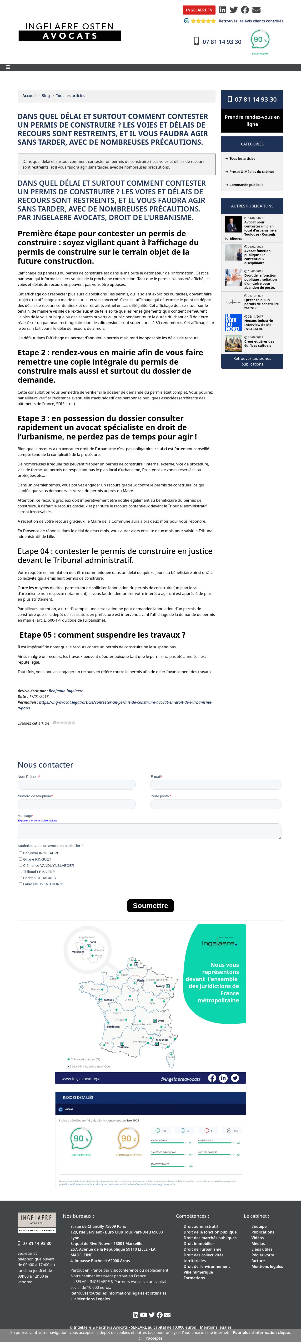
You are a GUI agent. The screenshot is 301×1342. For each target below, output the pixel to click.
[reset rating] (54, 722)
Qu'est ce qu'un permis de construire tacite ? (261, 304)
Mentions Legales (93, 1298)
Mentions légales (267, 1266)
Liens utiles (261, 1249)
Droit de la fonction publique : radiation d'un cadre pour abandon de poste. (260, 281)
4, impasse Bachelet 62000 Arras (100, 1260)
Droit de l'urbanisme (202, 1249)
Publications (262, 1232)
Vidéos (257, 1237)
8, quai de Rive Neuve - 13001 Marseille (106, 1243)
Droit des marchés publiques (210, 1237)
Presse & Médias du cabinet (252, 171)
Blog (46, 95)
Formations (194, 1277)
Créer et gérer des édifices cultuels (259, 343)
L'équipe (259, 1226)
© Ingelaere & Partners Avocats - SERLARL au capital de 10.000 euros (133, 1327)
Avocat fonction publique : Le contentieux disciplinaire (257, 256)
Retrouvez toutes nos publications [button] (252, 361)
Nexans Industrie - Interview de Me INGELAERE (259, 324)
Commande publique (246, 184)
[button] (199, 10)
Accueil (28, 95)
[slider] (65, 723)
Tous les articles (70, 95)
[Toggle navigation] (8, 67)
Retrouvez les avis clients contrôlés (233, 21)
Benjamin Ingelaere (66, 690)
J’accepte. (155, 1338)
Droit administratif (201, 1226)
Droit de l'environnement (207, 1266)
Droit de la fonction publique (210, 1232)
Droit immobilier (199, 1243)
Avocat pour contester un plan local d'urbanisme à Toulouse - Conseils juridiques (250, 230)
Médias (258, 1243)
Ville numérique (198, 1272)
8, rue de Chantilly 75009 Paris (98, 1226)
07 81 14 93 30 (252, 99)
